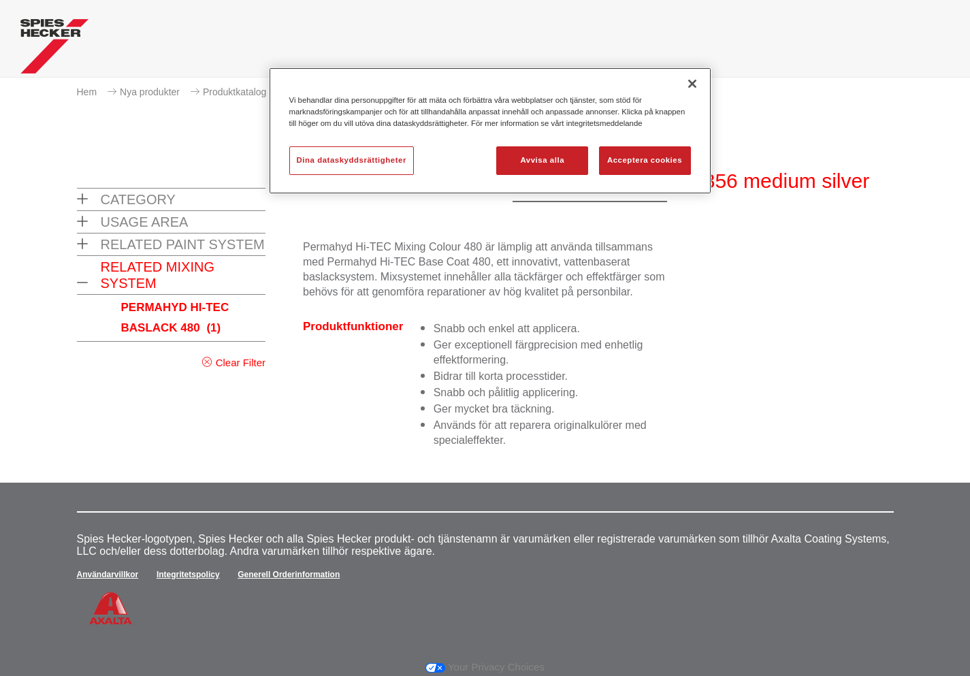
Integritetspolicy (188, 574)
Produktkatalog (234, 91)
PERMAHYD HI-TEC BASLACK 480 (175, 317)
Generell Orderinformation (289, 574)
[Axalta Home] (54, 49)
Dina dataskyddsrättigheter (351, 160)
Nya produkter (150, 91)
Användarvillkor (108, 574)
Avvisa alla (542, 160)
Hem (87, 91)
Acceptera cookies (644, 160)
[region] (490, 130)
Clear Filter (240, 362)
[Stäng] (692, 84)
